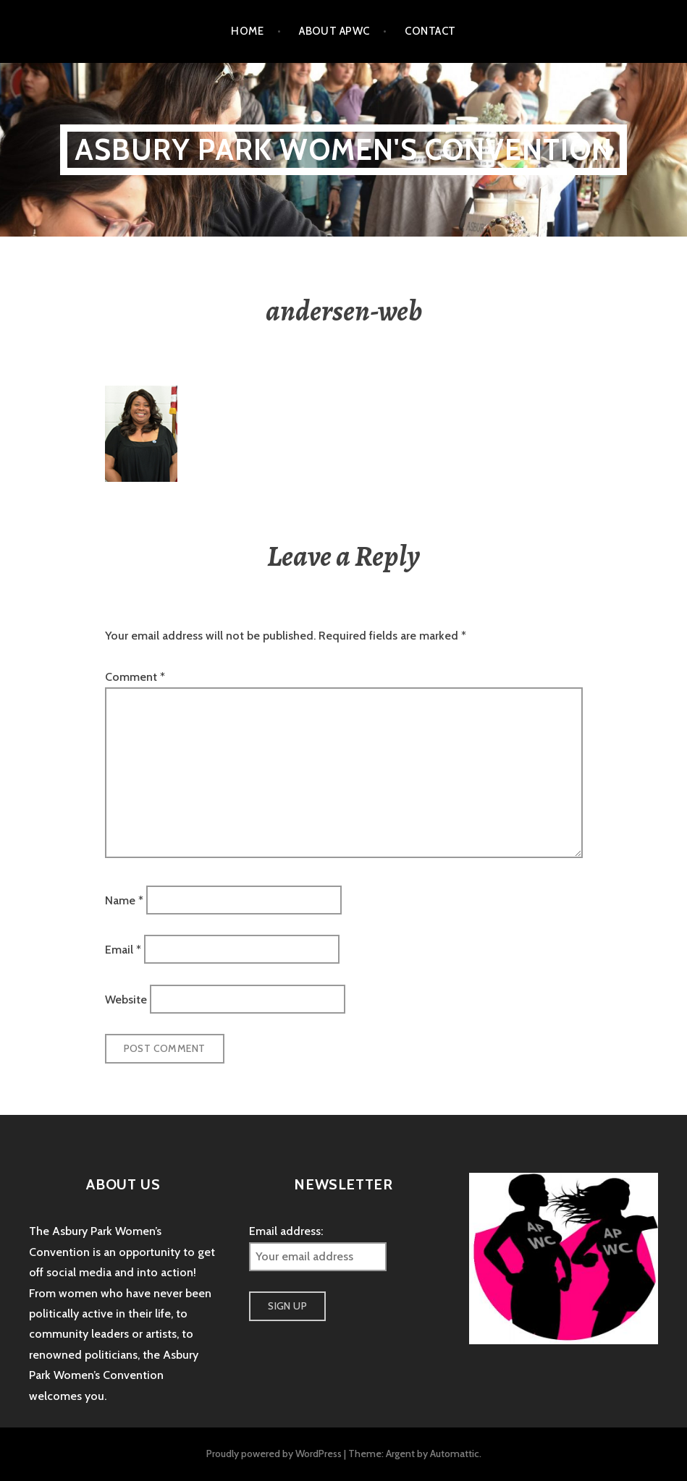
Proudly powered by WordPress (274, 1453)
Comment (135, 677)
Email (123, 949)
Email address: (286, 1231)
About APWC (334, 31)
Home (247, 31)
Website (126, 999)
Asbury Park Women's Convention (343, 149)
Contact (430, 31)
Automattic (454, 1453)
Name (124, 900)
